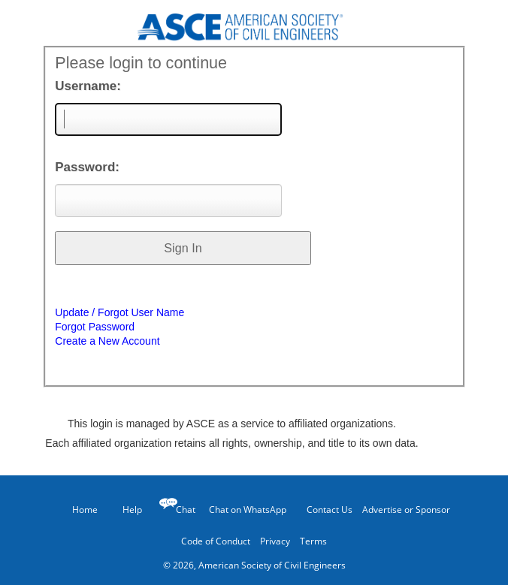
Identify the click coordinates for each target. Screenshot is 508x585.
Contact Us (324, 509)
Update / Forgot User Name (119, 312)
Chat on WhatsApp (247, 509)
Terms (313, 541)
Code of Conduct (215, 541)
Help (124, 509)
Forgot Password (95, 327)
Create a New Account (107, 341)
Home (78, 509)
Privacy (275, 541)
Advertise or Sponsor (406, 509)
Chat (185, 509)
